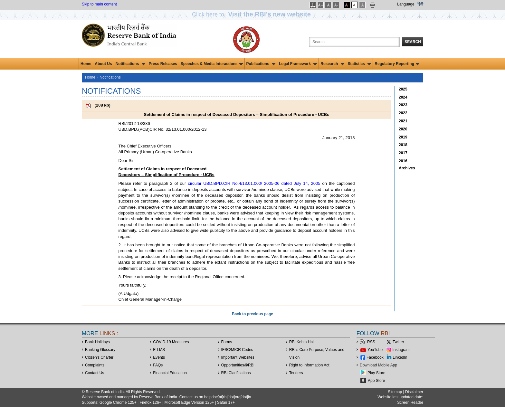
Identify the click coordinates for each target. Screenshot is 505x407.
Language (405, 4)
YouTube (375, 349)
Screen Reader (410, 402)
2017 (403, 153)
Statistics (359, 64)
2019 (403, 137)
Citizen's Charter (99, 357)
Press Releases (163, 64)
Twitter (398, 342)
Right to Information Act (309, 365)
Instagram (401, 349)
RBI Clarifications (236, 373)
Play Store (376, 373)
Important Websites (237, 357)
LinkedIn (400, 357)
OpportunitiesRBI (238, 365)
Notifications (130, 64)
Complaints (94, 365)
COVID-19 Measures (171, 342)
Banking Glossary (100, 349)
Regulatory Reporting (397, 64)
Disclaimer (414, 392)
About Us (103, 64)
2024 (403, 97)
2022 (403, 113)
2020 (403, 129)
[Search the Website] (354, 42)
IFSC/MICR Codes (237, 349)
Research (332, 64)
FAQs (158, 365)
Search (413, 42)
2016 (403, 161)
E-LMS (159, 349)
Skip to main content (99, 4)
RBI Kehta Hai (301, 342)
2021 (403, 121)
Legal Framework (298, 64)
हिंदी (420, 4)
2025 (403, 89)
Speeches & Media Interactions (212, 64)
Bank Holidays (97, 342)
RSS (371, 342)
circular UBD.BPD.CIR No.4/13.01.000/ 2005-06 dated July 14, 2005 (254, 183)
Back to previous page (252, 314)
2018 (403, 145)
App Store (376, 380)
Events (159, 357)
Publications (261, 64)
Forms (226, 342)
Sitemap (395, 392)
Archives (407, 168)
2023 (403, 105)
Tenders (296, 373)
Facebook (375, 357)
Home (86, 64)
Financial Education (170, 373)
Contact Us (94, 373)
